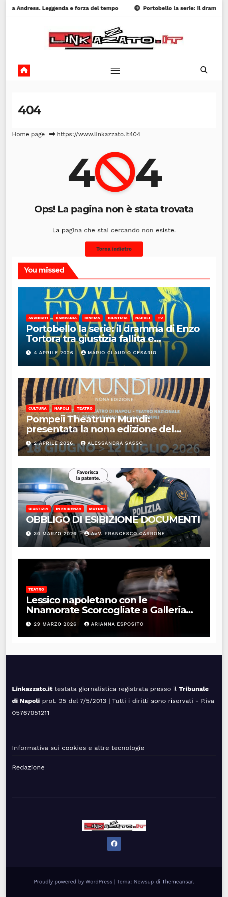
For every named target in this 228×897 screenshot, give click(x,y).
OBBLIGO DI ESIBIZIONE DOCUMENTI (113, 519)
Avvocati (38, 318)
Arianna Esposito (114, 624)
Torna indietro (114, 249)
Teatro (85, 408)
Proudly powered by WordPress (74, 882)
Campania (66, 318)
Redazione (28, 767)
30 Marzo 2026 (56, 533)
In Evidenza (68, 508)
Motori (97, 508)
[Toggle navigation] (115, 70)
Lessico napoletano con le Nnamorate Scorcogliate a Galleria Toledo (106, 610)
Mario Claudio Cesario (119, 352)
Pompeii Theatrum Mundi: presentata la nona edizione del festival (100, 429)
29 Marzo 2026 (56, 624)
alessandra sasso (112, 443)
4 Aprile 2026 (54, 352)
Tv (160, 318)
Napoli (142, 318)
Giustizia (118, 318)
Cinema (92, 318)
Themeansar (177, 882)
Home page (28, 134)
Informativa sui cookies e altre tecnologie (78, 748)
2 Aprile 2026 (54, 443)
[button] (204, 70)
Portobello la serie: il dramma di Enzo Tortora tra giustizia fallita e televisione (112, 338)
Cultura (37, 408)
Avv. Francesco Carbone (124, 533)
